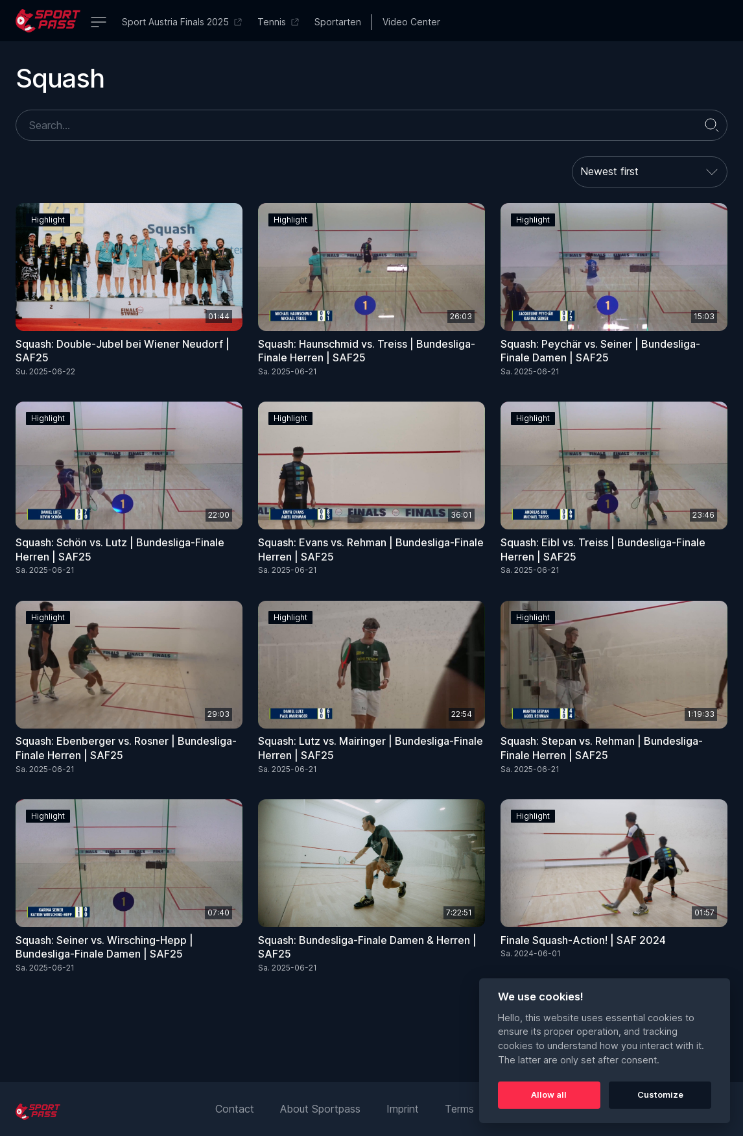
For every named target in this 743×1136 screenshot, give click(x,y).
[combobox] (649, 171)
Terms (459, 1108)
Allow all (549, 1094)
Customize (660, 1094)
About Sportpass (320, 1108)
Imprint (402, 1108)
